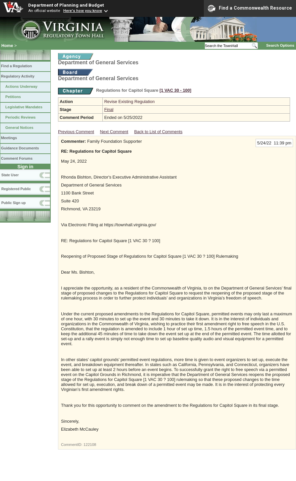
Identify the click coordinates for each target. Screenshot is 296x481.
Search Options (280, 45)
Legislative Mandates (23, 107)
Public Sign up (13, 203)
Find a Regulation (16, 66)
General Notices (19, 128)
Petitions (13, 97)
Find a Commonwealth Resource (250, 8)
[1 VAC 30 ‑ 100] (175, 90)
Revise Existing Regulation (129, 101)
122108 (90, 445)
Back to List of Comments (158, 131)
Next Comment (114, 131)
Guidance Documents (20, 148)
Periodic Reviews (20, 117)
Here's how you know (82, 10)
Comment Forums (16, 158)
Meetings (9, 138)
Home (7, 45)
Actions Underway (21, 86)
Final (108, 109)
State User (10, 175)
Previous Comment (76, 131)
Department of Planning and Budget (66, 5)
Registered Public (16, 189)
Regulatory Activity (17, 76)
